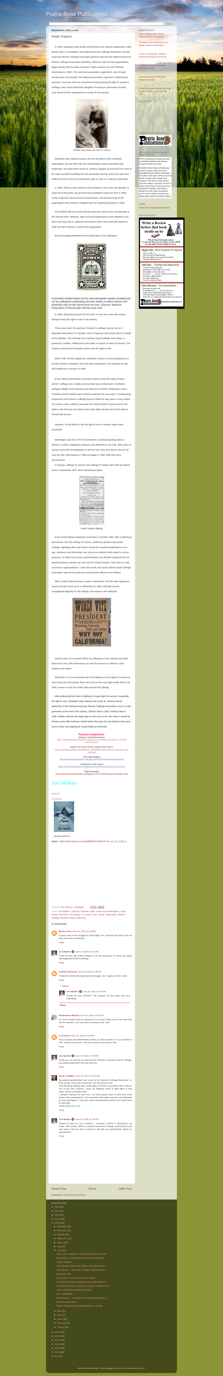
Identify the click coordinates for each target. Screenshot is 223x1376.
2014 (57, 1352)
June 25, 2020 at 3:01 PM (92, 1015)
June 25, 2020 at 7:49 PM (86, 1056)
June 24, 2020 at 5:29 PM (84, 931)
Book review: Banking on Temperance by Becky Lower (81, 1254)
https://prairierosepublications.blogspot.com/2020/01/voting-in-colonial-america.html (92, 741)
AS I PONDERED (65, 1294)
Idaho (92, 911)
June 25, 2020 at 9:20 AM (94, 991)
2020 (57, 1223)
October (61, 1234)
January (61, 1327)
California (75, 911)
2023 (57, 1211)
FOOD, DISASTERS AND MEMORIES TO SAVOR (80, 1306)
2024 (57, 1207)
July (59, 1246)
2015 (57, 1348)
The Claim (64, 914)
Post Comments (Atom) (74, 1195)
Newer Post (58, 1188)
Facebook (56, 799)
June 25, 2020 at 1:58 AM (89, 972)
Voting (101, 914)
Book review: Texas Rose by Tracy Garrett (76, 1278)
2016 (57, 1344)
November (62, 1230)
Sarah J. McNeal (67, 1076)
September (62, 1238)
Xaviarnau (120, 1368)
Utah (95, 914)
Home (92, 1188)
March (60, 1319)
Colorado (85, 911)
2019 (57, 1332)
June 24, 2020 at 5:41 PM (86, 952)
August (60, 1242)
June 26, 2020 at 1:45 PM (86, 1119)
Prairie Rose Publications (76, 14)
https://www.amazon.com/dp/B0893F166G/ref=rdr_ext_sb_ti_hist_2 (93, 841)
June (59, 1250)
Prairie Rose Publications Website (154, 208)
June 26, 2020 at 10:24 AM (88, 1076)
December (62, 1226)
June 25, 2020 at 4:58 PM (82, 1036)
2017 (57, 1340)
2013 (57, 1356)
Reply (61, 942)
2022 (57, 1215)
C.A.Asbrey (64, 1036)
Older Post (125, 1188)
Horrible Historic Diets (67, 1302)
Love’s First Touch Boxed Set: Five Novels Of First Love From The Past (154, 91)
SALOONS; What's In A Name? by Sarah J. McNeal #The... (83, 1286)
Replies (65, 986)
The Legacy (75, 914)
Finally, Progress (64, 1262)
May (59, 1311)
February (61, 1323)
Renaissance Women (69, 1015)
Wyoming (81, 918)
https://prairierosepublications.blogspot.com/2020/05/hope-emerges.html (92, 774)
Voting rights (111, 914)
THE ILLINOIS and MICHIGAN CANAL (74, 1290)
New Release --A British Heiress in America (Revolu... (81, 1258)
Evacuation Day (64, 1274)
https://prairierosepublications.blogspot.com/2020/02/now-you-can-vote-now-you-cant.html (92, 750)
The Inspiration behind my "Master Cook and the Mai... (81, 1266)
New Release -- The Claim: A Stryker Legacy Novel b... (81, 1270)
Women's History (68, 918)
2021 (57, 1219)
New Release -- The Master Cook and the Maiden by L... (82, 1298)
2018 (57, 1336)
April (59, 1315)
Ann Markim (64, 911)
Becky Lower (65, 931)
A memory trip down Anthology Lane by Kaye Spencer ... (82, 1282)
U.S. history (86, 914)
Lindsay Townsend (68, 972)
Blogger (141, 1368)
